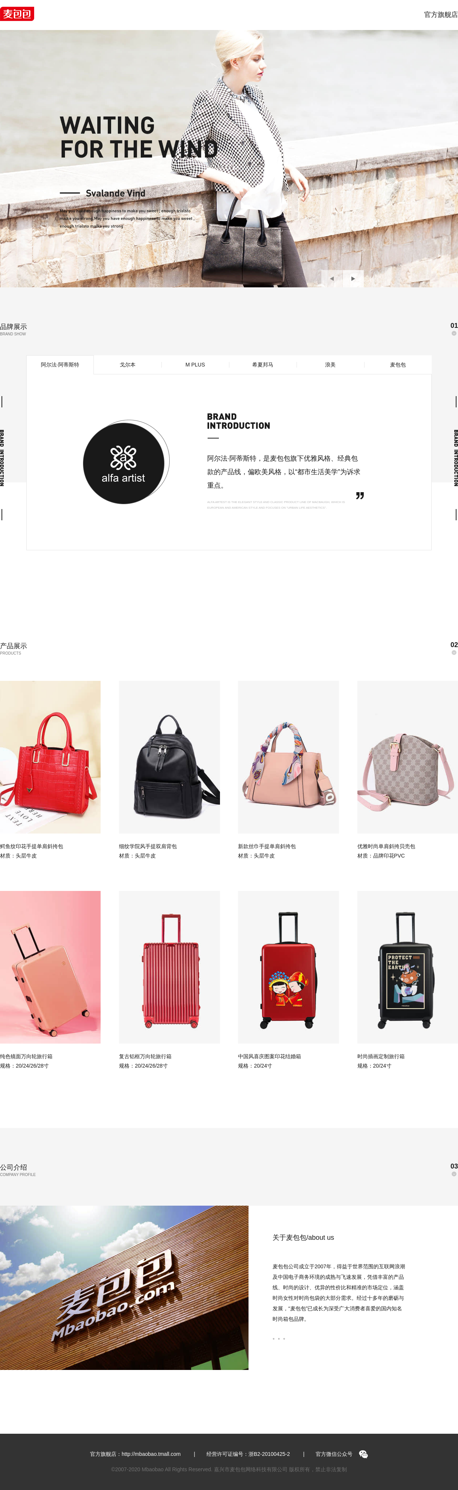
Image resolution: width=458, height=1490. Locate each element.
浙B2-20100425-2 (269, 1454)
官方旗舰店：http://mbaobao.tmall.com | (142, 1454)
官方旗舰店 (441, 14)
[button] (331, 278)
